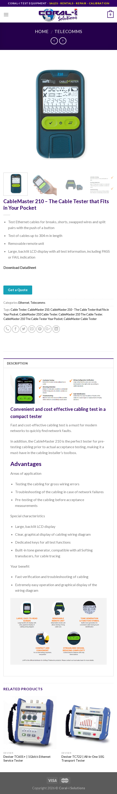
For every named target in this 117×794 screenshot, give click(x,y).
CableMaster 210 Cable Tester (38, 314)
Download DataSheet (19, 267)
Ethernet (23, 302)
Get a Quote (18, 290)
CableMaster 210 (38, 309)
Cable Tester (19, 309)
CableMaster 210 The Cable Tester (80, 314)
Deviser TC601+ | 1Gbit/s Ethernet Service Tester (27, 759)
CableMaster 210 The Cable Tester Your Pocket (33, 319)
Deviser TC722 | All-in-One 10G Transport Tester (82, 759)
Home (42, 31)
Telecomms (68, 31)
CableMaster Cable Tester (80, 319)
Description (17, 363)
